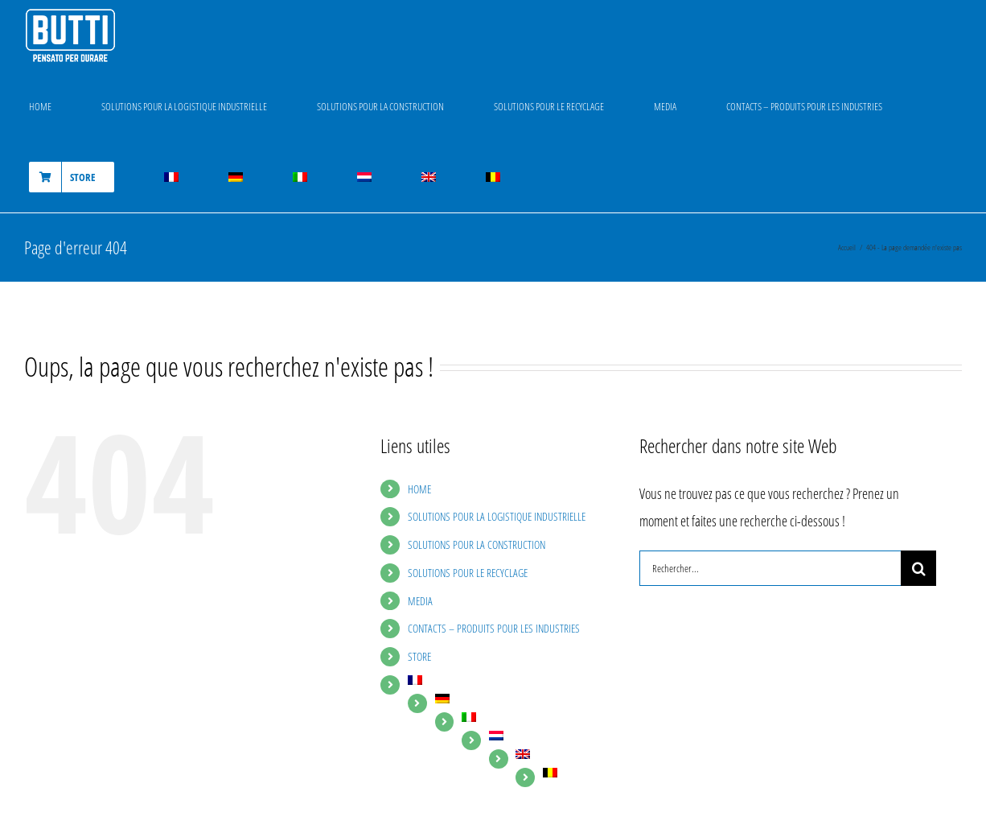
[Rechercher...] (770, 568)
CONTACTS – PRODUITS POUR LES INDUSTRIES (494, 628)
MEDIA (420, 600)
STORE (419, 656)
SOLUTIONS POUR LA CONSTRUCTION (476, 544)
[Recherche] (918, 568)
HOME (419, 489)
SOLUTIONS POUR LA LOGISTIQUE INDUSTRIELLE (496, 516)
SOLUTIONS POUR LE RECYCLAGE (468, 572)
